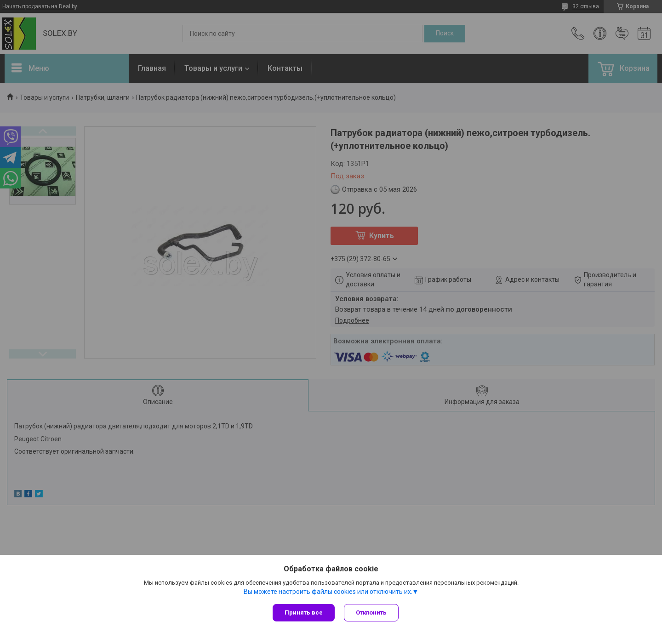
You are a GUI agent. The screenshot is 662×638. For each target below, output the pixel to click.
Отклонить (371, 612)
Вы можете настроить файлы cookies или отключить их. (328, 591)
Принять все (304, 612)
